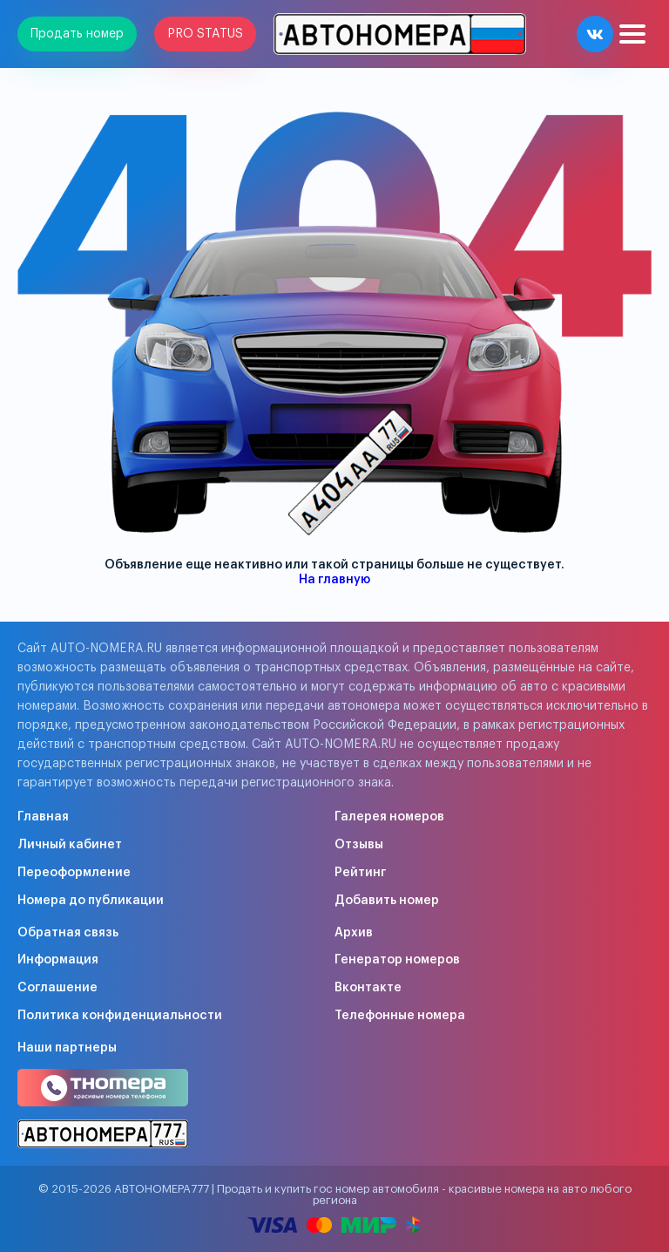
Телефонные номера (399, 1016)
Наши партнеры (67, 1048)
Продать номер (77, 34)
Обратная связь (67, 933)
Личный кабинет (69, 845)
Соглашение (57, 988)
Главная (43, 817)
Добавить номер (386, 901)
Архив (353, 933)
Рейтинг (360, 873)
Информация (57, 960)
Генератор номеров (397, 960)
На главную (334, 580)
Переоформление (74, 873)
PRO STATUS (205, 34)
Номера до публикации (90, 901)
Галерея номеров (389, 817)
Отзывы (358, 845)
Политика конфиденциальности (119, 1016)
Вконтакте (368, 988)
